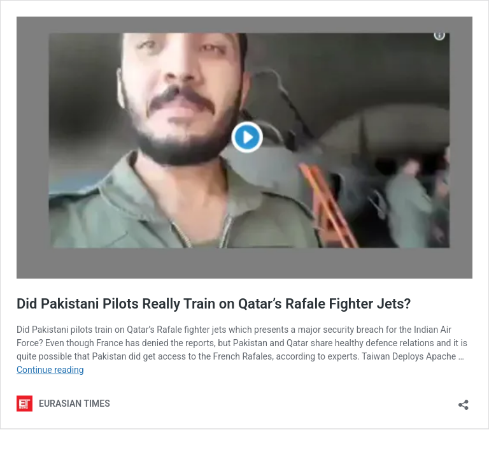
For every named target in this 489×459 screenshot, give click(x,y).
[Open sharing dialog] (463, 401)
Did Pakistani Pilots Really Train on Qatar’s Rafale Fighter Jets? (214, 304)
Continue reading (50, 370)
